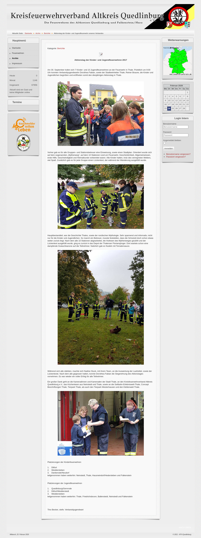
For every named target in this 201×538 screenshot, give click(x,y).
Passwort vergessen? (176, 157)
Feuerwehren (18, 53)
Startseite (16, 48)
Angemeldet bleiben (172, 140)
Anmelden (168, 148)
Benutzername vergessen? (178, 154)
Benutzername (169, 124)
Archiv (15, 58)
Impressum (17, 63)
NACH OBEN (185, 527)
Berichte (61, 48)
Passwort (167, 132)
